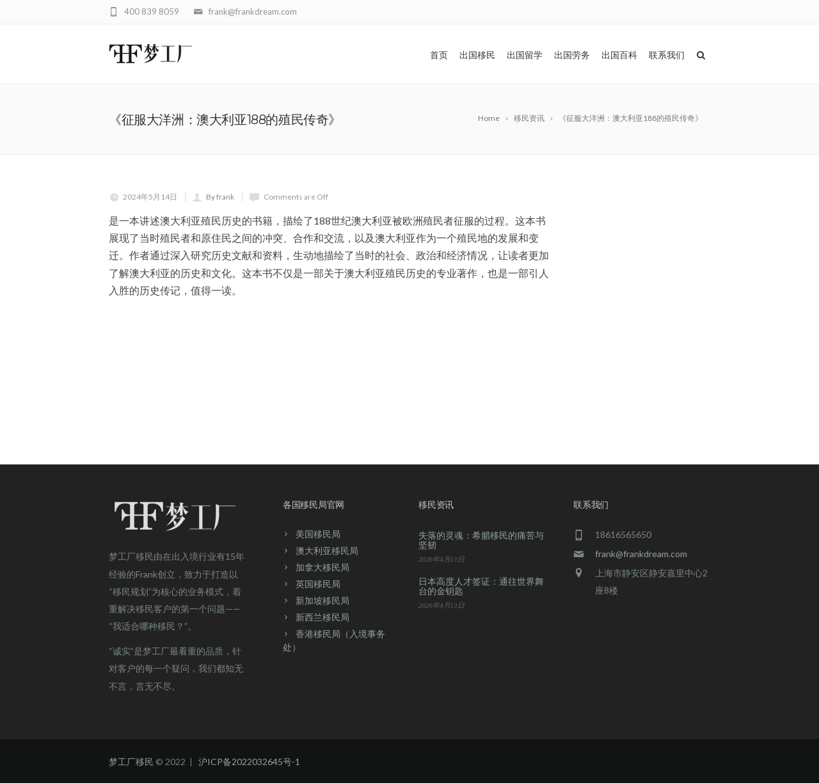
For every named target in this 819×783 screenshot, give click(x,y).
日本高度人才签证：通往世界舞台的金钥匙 (481, 586)
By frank (220, 197)
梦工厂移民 (131, 761)
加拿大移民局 (322, 567)
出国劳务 (572, 55)
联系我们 (667, 55)
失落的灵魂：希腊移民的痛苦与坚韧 (481, 540)
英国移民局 (318, 583)
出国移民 (477, 55)
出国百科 (619, 55)
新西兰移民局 (322, 617)
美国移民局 (318, 533)
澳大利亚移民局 (327, 550)
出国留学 (525, 55)
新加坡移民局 (322, 600)
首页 (439, 55)
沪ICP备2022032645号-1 (249, 761)
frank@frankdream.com (641, 553)
